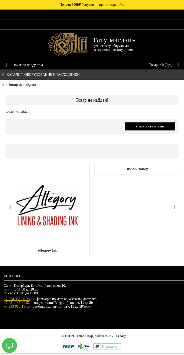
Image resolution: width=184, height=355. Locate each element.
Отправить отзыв (150, 126)
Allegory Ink (47, 252)
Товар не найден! (22, 85)
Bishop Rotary (137, 171)
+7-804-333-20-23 (17, 301)
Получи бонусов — (91, 5)
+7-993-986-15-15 (17, 308)
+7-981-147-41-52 (17, 304)
